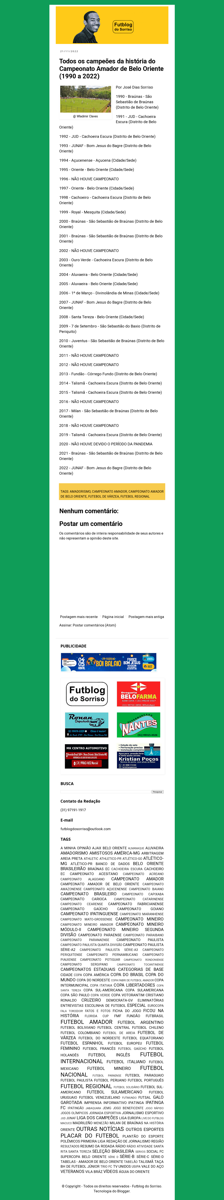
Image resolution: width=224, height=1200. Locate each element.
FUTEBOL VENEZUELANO (99, 1097)
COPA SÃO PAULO (75, 995)
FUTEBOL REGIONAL (135, 496)
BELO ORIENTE (148, 863)
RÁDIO (120, 1146)
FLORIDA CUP (97, 1016)
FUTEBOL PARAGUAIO (144, 1075)
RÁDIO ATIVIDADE (140, 1146)
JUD (63, 1118)
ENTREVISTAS (72, 1006)
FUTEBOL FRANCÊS (99, 1049)
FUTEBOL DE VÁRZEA (103, 496)
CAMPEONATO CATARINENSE (139, 899)
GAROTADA (71, 1102)
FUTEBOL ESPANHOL (82, 1043)
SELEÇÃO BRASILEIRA (113, 1151)
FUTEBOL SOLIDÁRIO (127, 1087)
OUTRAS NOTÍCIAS (100, 1129)
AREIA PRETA (72, 859)
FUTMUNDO (129, 1097)
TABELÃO (131, 1162)
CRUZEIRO (91, 1000)
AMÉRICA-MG (127, 853)
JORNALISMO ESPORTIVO (142, 1113)
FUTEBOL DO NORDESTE (99, 1038)
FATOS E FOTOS (97, 1011)
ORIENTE (68, 1130)
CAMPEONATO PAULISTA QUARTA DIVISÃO (91, 945)
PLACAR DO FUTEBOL (90, 1135)
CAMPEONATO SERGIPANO (84, 964)
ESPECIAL (136, 1005)
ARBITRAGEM (152, 853)
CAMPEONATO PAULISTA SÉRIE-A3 (109, 950)
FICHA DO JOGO (127, 1011)
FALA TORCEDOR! (72, 1011)
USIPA (136, 1166)
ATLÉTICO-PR (81, 864)
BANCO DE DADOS (113, 864)
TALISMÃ (146, 1162)
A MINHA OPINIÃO (76, 848)
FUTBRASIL (155, 1016)
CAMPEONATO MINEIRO (139, 919)
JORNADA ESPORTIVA (105, 1113)
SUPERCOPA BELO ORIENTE (83, 1157)
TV (115, 1166)
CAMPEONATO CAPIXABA (142, 894)
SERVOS (140, 1151)
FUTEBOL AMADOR (86, 1022)
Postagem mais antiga (146, 617)
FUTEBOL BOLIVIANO (78, 1028)
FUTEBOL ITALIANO (126, 1061)
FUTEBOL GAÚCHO (132, 1049)
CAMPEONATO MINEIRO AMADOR (87, 925)
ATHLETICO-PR (110, 859)
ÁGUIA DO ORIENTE (134, 1172)
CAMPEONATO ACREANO (143, 874)
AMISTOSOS (101, 853)
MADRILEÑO (82, 1123)
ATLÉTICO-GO (132, 859)
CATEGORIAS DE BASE (141, 969)
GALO (158, 1097)
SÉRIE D (113, 1157)
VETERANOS (72, 1171)
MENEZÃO (101, 1123)
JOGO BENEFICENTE (128, 1108)
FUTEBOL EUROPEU (125, 1043)
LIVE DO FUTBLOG (152, 1118)
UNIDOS (125, 1166)
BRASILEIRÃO (73, 868)
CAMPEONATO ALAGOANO (83, 879)
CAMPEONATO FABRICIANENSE (135, 904)
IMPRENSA (93, 1103)
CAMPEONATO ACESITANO (94, 874)
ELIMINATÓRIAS (151, 1000)
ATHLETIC (91, 859)
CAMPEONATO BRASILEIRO (89, 893)
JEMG (107, 1108)
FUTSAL (144, 1097)
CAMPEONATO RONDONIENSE (144, 959)
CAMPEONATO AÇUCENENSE (105, 889)
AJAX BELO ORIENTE (109, 848)
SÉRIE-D (157, 1157)
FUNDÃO (133, 1016)
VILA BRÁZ (94, 1172)
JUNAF (71, 1118)
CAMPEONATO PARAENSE (100, 935)
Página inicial (113, 617)
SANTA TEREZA (79, 1151)
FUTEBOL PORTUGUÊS (145, 1080)
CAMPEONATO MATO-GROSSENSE (86, 919)
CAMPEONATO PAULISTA (140, 940)
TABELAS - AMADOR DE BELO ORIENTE (92, 1162)
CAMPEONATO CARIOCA (84, 899)
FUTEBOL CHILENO (147, 1028)
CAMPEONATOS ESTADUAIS (88, 969)
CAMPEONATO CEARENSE (82, 904)
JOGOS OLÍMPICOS (74, 1113)
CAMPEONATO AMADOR (109, 491)
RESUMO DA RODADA (97, 1146)
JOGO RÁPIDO (154, 1108)
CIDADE (67, 975)
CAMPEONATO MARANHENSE (142, 914)
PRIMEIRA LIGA (93, 1141)
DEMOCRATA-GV (119, 1000)
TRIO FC (106, 1166)
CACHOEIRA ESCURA (127, 869)
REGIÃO (157, 1141)
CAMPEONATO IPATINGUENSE (89, 913)
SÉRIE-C (142, 1157)
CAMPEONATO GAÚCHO (84, 909)
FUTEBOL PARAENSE (107, 1075)
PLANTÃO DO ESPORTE (142, 1136)
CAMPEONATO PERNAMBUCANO (112, 955)
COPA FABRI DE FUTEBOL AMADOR (132, 980)
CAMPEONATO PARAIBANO (143, 935)
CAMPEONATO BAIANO (146, 889)
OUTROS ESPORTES (145, 1129)
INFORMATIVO (115, 1103)
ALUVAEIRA (154, 848)
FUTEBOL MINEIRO (109, 1068)
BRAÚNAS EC (99, 869)
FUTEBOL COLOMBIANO (80, 1033)
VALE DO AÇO (152, 1166)
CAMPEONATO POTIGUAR (100, 960)
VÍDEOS (110, 1171)
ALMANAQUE (136, 848)
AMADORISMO (80, 491)
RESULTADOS (70, 1146)
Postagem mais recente (79, 617)
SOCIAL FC (155, 1151)
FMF (117, 1016)
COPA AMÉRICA (96, 975)
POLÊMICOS (70, 1141)
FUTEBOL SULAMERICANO (114, 1092)
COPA (78, 975)
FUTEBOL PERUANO (110, 1080)
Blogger (123, 1191)
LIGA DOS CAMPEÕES (97, 1117)
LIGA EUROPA (130, 1118)
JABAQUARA (93, 1108)
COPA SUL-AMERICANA (103, 990)
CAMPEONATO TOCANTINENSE (140, 964)
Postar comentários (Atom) (94, 625)
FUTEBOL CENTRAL (113, 1028)
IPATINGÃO (76, 1108)
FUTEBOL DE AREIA (119, 1033)
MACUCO (66, 1123)
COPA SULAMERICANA (145, 990)
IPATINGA (136, 1103)
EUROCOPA (156, 1006)
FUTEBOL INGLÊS (109, 1055)
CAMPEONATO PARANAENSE (85, 940)
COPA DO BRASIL (127, 974)
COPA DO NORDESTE (93, 980)
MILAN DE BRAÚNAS (126, 1123)
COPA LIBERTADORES (134, 985)
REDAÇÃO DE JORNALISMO (128, 1141)
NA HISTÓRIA (154, 1123)
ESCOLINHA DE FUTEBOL (105, 1006)
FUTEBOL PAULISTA (77, 1080)
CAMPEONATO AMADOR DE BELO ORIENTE (100, 884)
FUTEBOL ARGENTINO (140, 1022)
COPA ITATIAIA (101, 985)
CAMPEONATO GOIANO (140, 909)
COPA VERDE (100, 995)
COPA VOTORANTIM (127, 995)
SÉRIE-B (127, 1156)
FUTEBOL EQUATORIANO (143, 1038)
